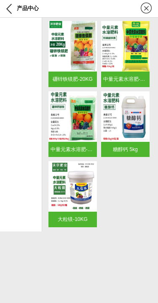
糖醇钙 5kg (125, 149)
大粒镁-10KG (73, 219)
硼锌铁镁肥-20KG (73, 79)
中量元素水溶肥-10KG (128, 79)
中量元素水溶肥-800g (75, 149)
